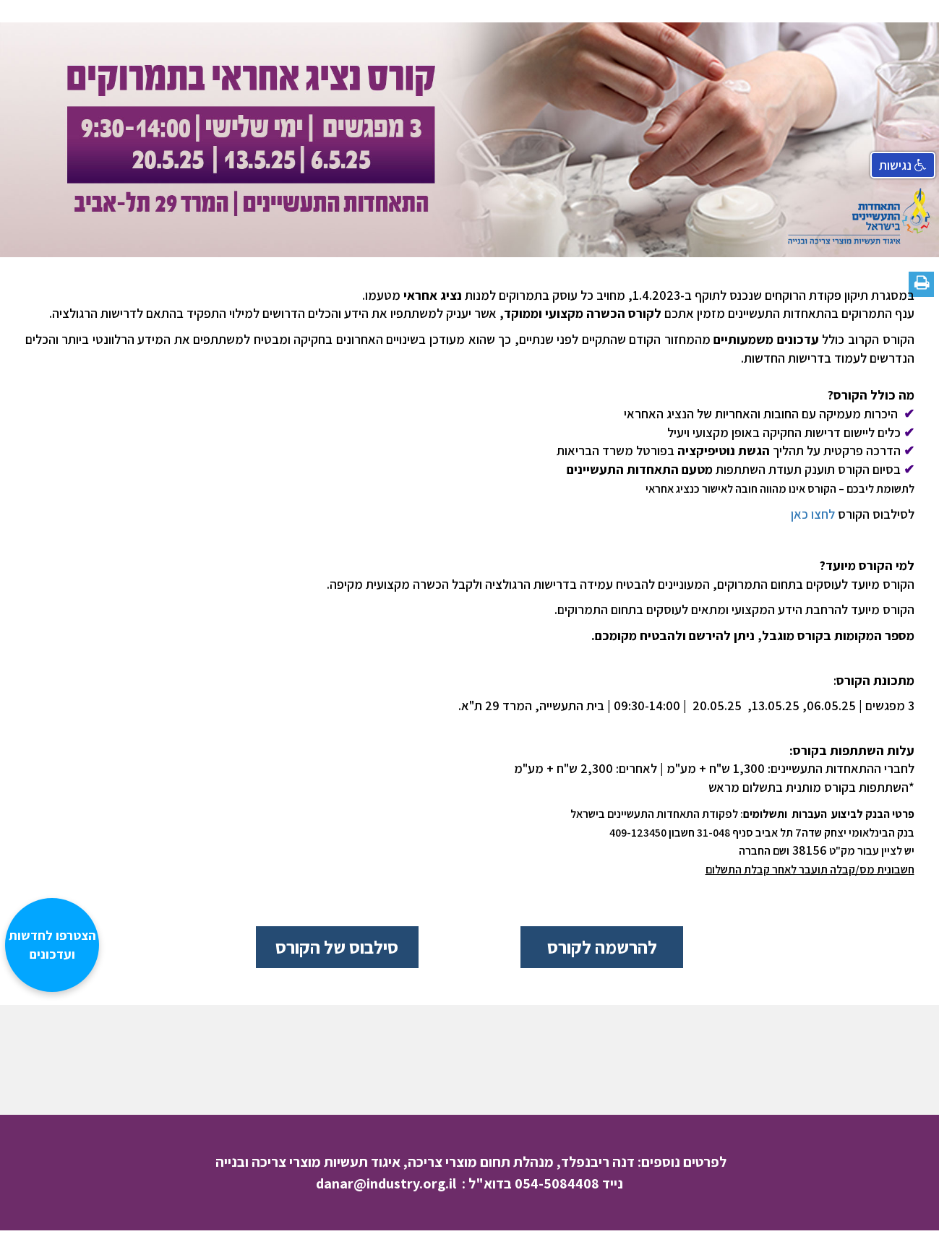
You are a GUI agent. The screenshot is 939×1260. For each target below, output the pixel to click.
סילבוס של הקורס (336, 947)
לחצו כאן (813, 514)
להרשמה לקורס (602, 947)
